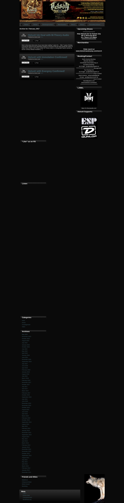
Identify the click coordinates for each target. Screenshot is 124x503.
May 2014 (25, 426)
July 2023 (24, 342)
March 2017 (25, 391)
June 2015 (25, 411)
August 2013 (25, 436)
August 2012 (25, 457)
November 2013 (26, 432)
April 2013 (25, 441)
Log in (24, 493)
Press (82, 24)
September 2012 (26, 455)
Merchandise (62, 24)
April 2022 (25, 353)
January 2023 (26, 345)
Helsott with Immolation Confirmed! (47, 57)
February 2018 (26, 380)
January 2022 (26, 355)
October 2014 (26, 420)
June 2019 (25, 365)
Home (26, 24)
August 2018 (25, 374)
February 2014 (26, 428)
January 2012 (26, 470)
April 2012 (25, 464)
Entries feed (26, 495)
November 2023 (26, 336)
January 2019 (26, 372)
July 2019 (24, 363)
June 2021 (25, 357)
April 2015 (25, 413)
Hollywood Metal (26, 482)
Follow (25, 40)
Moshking (24, 486)
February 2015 (26, 418)
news (41, 37)
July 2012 (24, 459)
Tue (23, 56)
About (35, 24)
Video (23, 326)
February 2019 (26, 370)
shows (24, 322)
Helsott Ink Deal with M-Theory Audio (48, 35)
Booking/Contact (48, 24)
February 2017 (26, 393)
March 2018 (25, 378)
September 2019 (26, 361)
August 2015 (25, 409)
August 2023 (25, 340)
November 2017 (26, 382)
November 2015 (26, 405)
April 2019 (25, 368)
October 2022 (26, 347)
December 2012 (26, 449)
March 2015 (25, 416)
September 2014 (26, 422)
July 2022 (24, 349)
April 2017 (25, 388)
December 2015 (26, 403)
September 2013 (26, 434)
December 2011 (26, 472)
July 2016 (24, 399)
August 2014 (25, 424)
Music (73, 24)
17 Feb (24, 36)
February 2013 (26, 445)
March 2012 (25, 466)
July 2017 (24, 386)
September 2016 (26, 397)
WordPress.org (27, 499)
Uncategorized (26, 324)
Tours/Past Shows (94, 24)
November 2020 (26, 359)
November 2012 (26, 451)
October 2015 (26, 407)
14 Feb (24, 58)
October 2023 (26, 338)
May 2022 (25, 351)
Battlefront (25, 480)
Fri (24, 34)
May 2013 (25, 439)
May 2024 (25, 334)
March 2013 (25, 443)
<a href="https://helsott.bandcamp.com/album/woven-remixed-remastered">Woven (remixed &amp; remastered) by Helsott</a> (33, 283)
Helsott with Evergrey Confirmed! (46, 71)
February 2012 (26, 468)
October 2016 (26, 395)
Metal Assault (26, 484)
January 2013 (26, 447)
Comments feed (27, 497)
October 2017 (26, 384)
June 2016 (25, 401)
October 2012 (26, 453)
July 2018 (24, 376)
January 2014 (26, 430)
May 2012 (25, 461)
